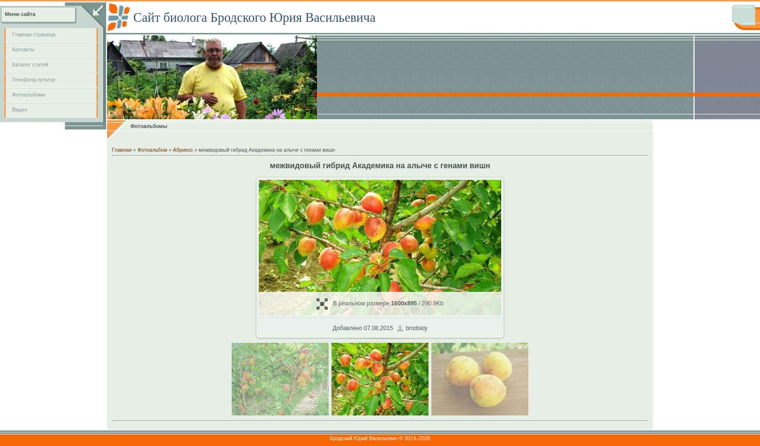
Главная (122, 150)
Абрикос (183, 150)
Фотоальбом (152, 150)
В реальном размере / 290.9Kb (380, 303)
